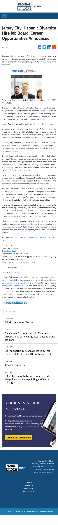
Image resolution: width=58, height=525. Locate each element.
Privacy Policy (29, 488)
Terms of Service (29, 491)
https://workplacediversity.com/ (40, 124)
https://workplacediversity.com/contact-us (29, 239)
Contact (29, 482)
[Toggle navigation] (4, 16)
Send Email (11, 251)
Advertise (29, 485)
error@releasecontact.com (12, 285)
